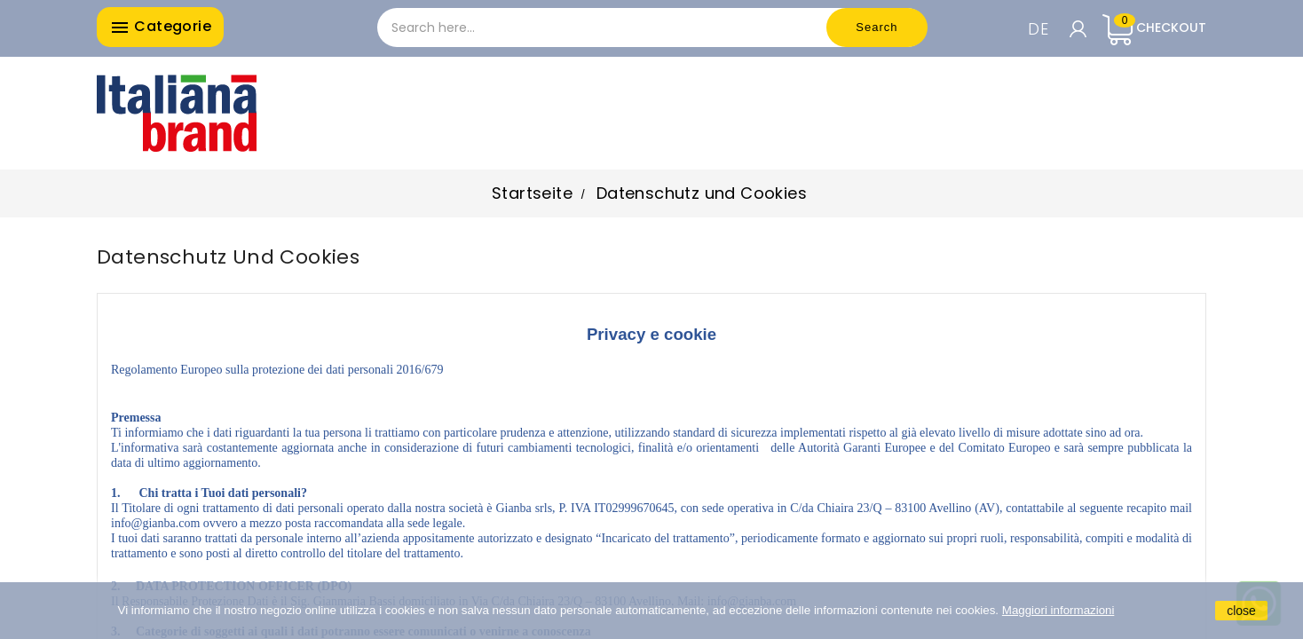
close (1241, 611)
